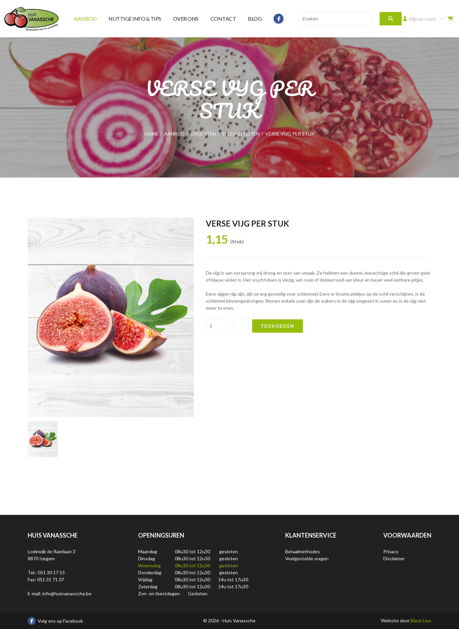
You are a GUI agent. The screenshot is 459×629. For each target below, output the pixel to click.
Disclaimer (394, 558)
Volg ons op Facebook (55, 621)
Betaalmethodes (302, 551)
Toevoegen (278, 326)
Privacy (390, 551)
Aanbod (85, 18)
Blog (255, 18)
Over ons (185, 18)
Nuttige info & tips (134, 18)
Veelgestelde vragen (307, 558)
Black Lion (421, 620)
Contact (223, 18)
